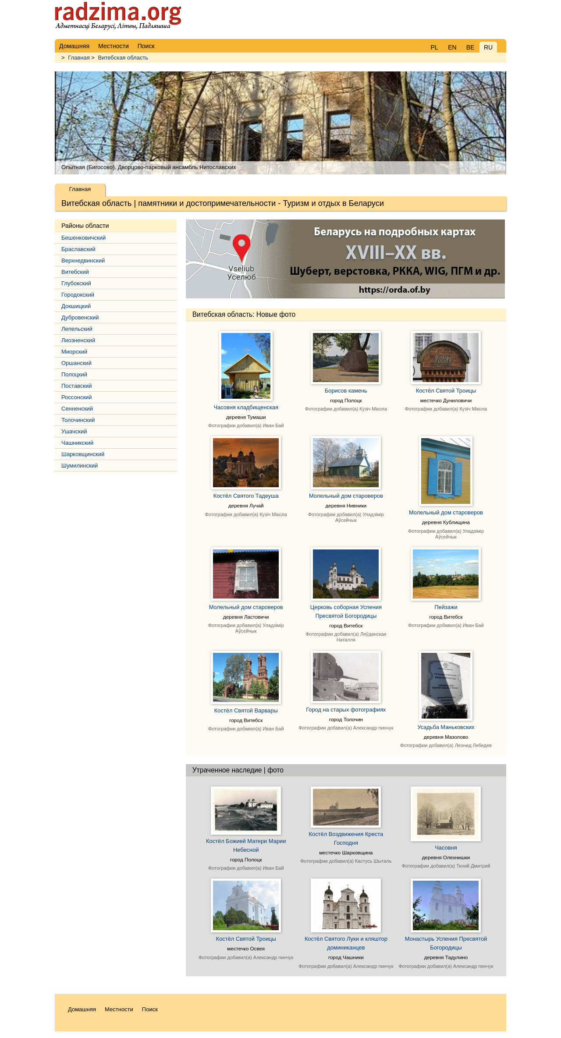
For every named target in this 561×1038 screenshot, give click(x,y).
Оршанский (76, 363)
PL (434, 47)
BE (470, 47)
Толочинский (78, 420)
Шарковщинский (82, 454)
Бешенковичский (83, 237)
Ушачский (74, 431)
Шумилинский (79, 465)
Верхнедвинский (83, 260)
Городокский (77, 294)
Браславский (78, 249)
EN (452, 47)
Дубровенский (80, 317)
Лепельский (76, 329)
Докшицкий (76, 306)
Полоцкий (74, 374)
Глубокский (76, 283)
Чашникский (77, 442)
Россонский (76, 397)
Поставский (76, 386)
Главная (78, 57)
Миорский (74, 351)
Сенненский (77, 408)
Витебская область (123, 57)
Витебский (75, 272)
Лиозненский (78, 340)
